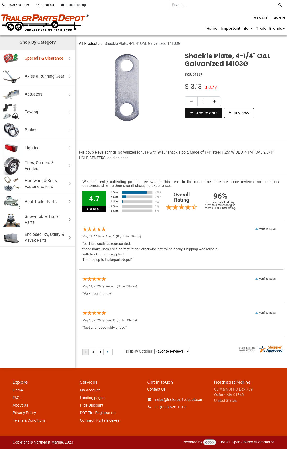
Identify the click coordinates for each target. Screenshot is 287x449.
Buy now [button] (239, 113)
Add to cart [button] (203, 113)
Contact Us (156, 389)
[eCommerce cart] (261, 18)
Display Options (139, 351)
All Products (89, 43)
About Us (20, 405)
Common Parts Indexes (99, 420)
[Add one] (214, 101)
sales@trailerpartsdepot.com (179, 399)
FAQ (16, 397)
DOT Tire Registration (97, 413)
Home (18, 390)
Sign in (279, 18)
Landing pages (92, 397)
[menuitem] (212, 28)
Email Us (48, 5)
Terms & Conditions (29, 420)
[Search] (280, 5)
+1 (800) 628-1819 (170, 407)
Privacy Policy (24, 413)
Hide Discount (91, 405)
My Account (90, 390)
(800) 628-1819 (18, 5)
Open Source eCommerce (252, 442)
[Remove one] (191, 101)
